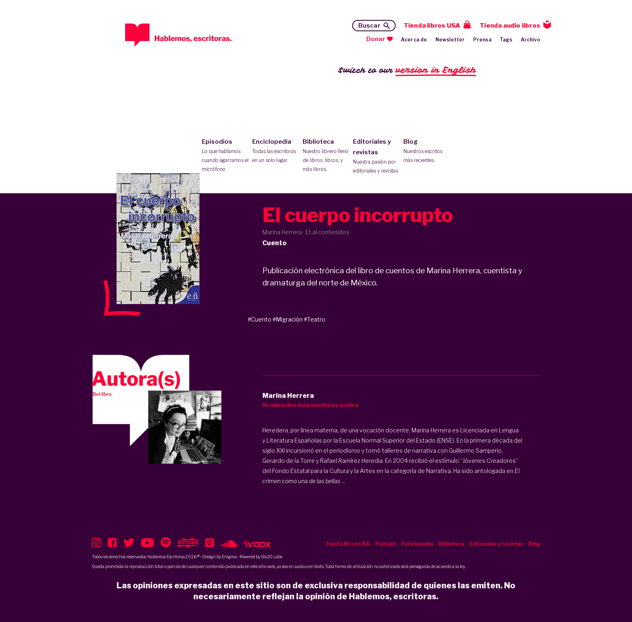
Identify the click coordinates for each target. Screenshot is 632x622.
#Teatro (314, 319)
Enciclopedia (275, 151)
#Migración (288, 319)
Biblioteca (326, 156)
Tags (506, 40)
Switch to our (407, 70)
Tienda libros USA (432, 25)
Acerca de (414, 40)
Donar (375, 39)
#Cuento (259, 319)
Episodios (225, 156)
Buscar (369, 25)
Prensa (482, 40)
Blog (426, 151)
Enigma (229, 556)
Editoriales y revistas (376, 156)
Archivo (530, 40)
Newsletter (450, 40)
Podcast (385, 544)
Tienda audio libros (510, 25)
